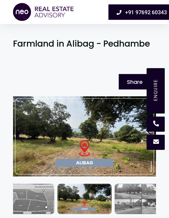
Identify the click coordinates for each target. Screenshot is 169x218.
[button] (20, 136)
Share (135, 82)
